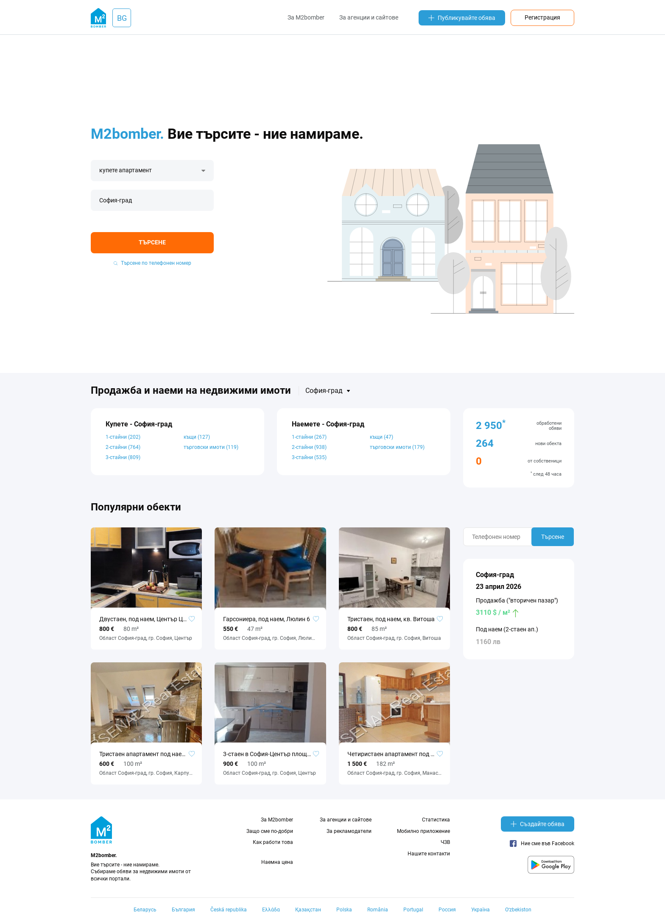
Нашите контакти (429, 854)
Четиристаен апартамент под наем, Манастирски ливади (394, 754)
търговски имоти (211, 447)
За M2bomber (306, 17)
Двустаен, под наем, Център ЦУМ (145, 619)
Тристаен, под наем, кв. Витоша (391, 619)
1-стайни (123, 437)
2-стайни (123, 447)
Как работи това (273, 842)
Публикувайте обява (461, 17)
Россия (447, 910)
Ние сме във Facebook (542, 843)
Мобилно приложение (423, 831)
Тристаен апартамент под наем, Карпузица (146, 754)
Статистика (436, 820)
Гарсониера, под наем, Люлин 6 (266, 619)
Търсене (152, 242)
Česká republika (228, 910)
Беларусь (145, 910)
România (377, 910)
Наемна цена (277, 862)
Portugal (413, 910)
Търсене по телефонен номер (152, 263)
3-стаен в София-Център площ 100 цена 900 (270, 754)
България (183, 910)
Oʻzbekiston (518, 910)
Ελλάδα (271, 910)
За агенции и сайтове (368, 17)
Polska (344, 910)
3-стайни (123, 457)
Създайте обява (537, 824)
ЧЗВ (445, 842)
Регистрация (542, 17)
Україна (480, 910)
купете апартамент (125, 170)
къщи (197, 437)
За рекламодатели (349, 831)
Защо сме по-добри (269, 831)
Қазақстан (308, 910)
